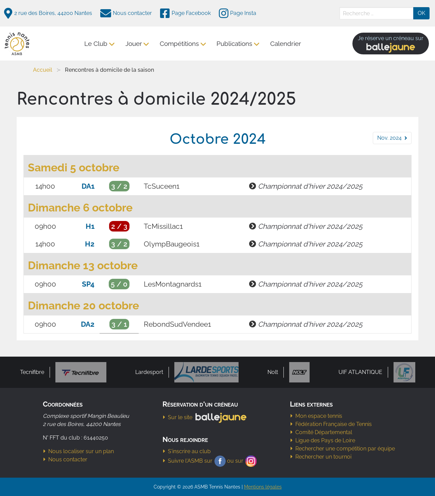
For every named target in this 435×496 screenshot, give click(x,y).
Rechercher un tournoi (320, 457)
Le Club (96, 43)
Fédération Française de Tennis (331, 424)
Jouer (133, 43)
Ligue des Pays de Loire (322, 440)
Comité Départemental (321, 432)
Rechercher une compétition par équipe (342, 448)
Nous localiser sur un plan (78, 451)
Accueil (42, 70)
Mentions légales (263, 487)
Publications (235, 43)
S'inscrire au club (186, 451)
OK (421, 13)
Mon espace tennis (316, 416)
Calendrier (285, 43)
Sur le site (206, 417)
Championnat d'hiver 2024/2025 (310, 186)
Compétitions (179, 43)
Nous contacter (65, 459)
